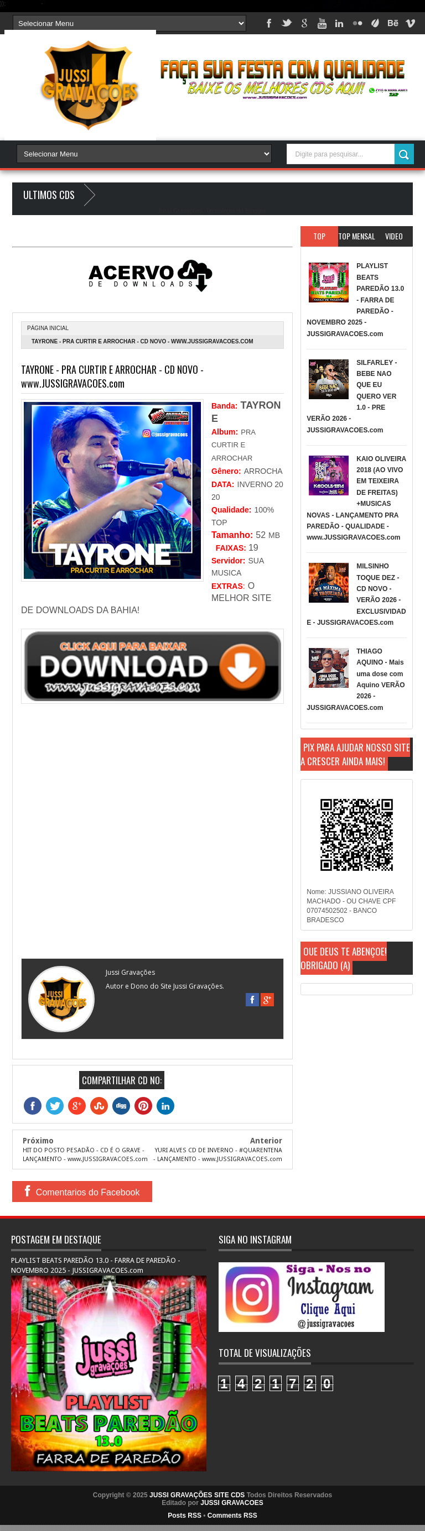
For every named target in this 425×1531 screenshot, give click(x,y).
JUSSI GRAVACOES (231, 1503)
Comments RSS (232, 1515)
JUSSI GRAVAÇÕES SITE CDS (197, 1495)
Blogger (255, 210)
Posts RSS (184, 1515)
